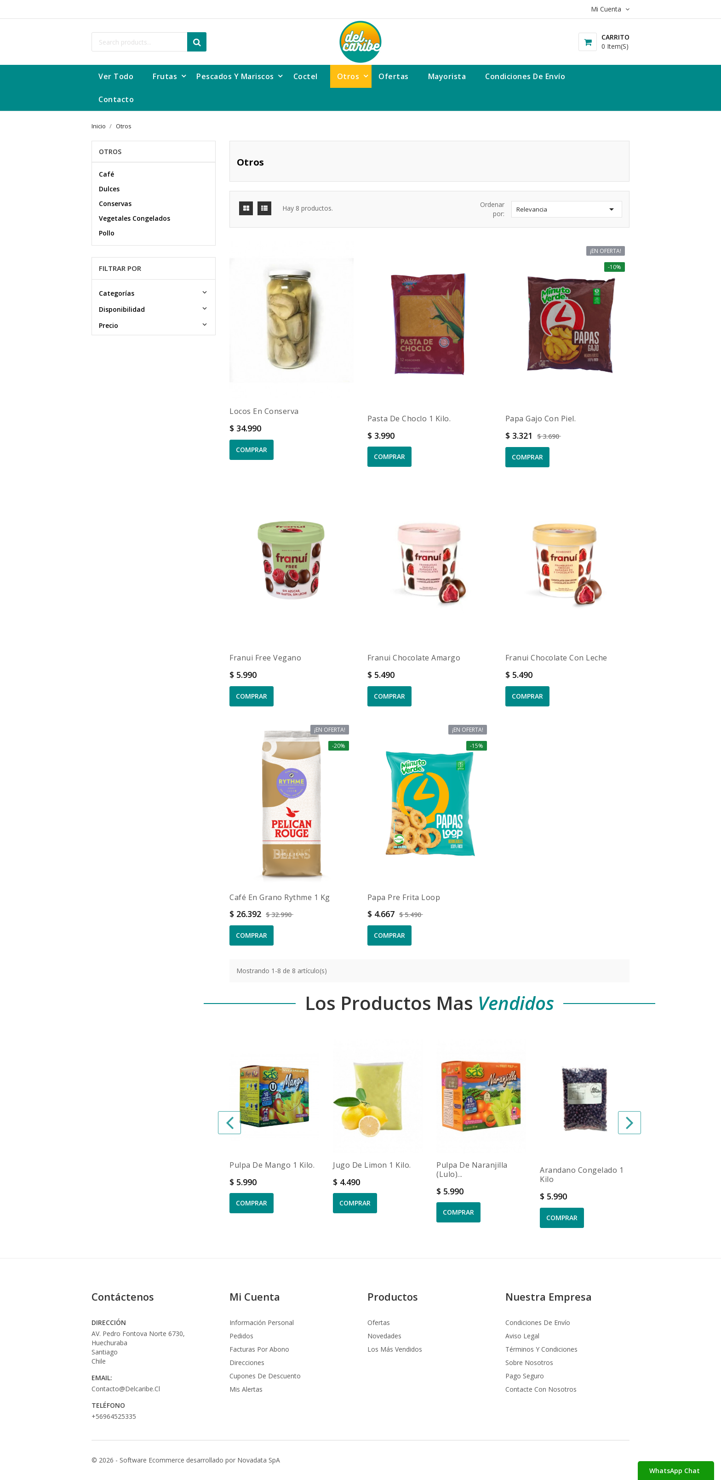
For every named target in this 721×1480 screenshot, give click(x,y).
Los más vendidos (394, 1349)
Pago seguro (524, 1375)
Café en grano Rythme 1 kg (279, 897)
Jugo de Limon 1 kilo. (372, 1165)
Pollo (106, 233)
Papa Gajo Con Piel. (540, 418)
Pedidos (241, 1335)
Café (106, 174)
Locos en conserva (264, 411)
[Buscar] (149, 42)
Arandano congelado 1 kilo (582, 1174)
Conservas (115, 203)
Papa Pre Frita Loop (404, 897)
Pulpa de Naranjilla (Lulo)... (472, 1169)
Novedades (384, 1335)
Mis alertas (246, 1389)
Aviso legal (522, 1335)
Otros (110, 151)
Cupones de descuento (265, 1375)
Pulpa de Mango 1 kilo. (272, 1165)
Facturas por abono (259, 1349)
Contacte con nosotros (541, 1389)
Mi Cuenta (254, 1296)
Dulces (109, 188)
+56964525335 (114, 1416)
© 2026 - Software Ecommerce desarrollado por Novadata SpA (186, 1460)
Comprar (251, 449)
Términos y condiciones (541, 1349)
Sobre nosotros (529, 1362)
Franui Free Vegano (265, 658)
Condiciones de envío (537, 1322)
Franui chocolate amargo (414, 658)
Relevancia (566, 209)
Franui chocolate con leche (556, 658)
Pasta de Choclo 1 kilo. (409, 418)
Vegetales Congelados (134, 218)
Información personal (261, 1322)
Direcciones (246, 1362)
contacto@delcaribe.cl (126, 1388)
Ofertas (378, 1322)
